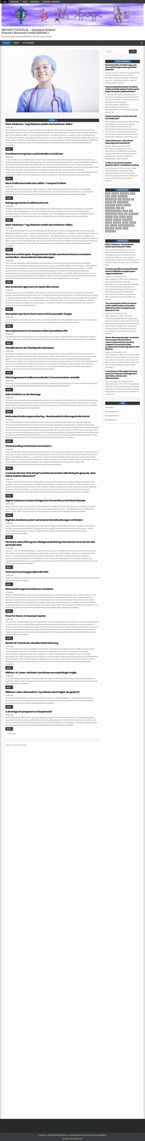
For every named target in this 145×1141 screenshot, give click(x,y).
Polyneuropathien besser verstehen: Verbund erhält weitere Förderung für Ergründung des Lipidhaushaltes (122, 89)
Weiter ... (9, 149)
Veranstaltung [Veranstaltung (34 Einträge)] (110, 231)
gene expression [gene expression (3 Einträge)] (111, 214)
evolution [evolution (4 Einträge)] (127, 205)
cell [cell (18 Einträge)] (119, 199)
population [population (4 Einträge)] (116, 222)
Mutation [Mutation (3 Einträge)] (108, 220)
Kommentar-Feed (112, 416)
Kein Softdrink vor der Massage (23, 394)
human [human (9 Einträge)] (120, 214)
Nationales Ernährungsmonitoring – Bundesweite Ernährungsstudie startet (47, 416)
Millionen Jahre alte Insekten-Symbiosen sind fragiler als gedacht (42, 692)
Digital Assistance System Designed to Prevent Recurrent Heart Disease (45, 500)
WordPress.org (110, 420)
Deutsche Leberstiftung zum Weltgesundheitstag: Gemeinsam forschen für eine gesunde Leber (50, 543)
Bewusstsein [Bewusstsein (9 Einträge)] (124, 193)
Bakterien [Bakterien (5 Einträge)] (115, 193)
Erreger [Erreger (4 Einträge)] (119, 205)
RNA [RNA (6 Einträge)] (107, 225)
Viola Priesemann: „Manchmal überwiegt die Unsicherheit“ (119, 141)
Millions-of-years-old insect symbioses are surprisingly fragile (40, 672)
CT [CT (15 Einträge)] (132, 199)
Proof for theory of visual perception (25, 616)
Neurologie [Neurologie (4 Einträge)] (117, 220)
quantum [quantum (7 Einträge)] (132, 222)
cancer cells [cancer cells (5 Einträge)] (122, 196)
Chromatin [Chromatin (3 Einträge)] (126, 199)
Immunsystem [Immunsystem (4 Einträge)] (133, 214)
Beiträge (16, 43)
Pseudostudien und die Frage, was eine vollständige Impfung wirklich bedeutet (121, 67)
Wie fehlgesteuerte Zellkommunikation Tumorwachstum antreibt (42, 377)
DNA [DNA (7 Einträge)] (114, 202)
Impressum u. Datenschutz (51, 1)
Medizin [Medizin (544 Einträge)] (129, 217)
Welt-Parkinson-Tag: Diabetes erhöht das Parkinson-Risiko (38, 124)
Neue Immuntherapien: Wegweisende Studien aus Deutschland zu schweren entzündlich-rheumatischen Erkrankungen (48, 256)
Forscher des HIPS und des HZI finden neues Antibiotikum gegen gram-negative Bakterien (121, 271)
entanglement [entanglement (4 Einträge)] (110, 205)
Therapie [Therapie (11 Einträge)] (118, 228)
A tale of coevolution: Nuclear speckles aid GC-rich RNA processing (122, 163)
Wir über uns (35, 1)
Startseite (6, 43)
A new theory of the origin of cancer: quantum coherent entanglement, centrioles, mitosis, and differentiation (121, 375)
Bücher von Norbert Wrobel (15, 745)
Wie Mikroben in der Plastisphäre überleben (29, 348)
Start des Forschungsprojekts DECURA (26, 572)
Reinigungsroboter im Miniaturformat (26, 202)
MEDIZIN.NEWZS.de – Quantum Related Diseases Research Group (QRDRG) (28, 31)
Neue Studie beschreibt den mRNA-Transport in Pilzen (35, 183)
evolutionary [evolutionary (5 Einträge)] (110, 208)
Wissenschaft (14, 1)
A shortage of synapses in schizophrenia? (28, 711)
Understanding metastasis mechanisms (28, 446)
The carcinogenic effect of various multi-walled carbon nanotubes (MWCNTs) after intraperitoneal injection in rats (120, 307)
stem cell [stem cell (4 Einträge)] (113, 225)
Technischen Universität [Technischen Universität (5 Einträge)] (126, 225)
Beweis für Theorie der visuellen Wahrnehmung (31, 643)
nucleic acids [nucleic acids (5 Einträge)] (127, 220)
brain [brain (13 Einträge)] (107, 196)
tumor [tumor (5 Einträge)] (125, 228)
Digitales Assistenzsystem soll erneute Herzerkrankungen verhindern (44, 520)
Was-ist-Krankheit (28, 43)
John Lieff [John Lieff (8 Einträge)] (109, 217)
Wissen (25, 1)
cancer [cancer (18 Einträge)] (114, 196)
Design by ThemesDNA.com (72, 1139)
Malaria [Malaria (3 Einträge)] (122, 217)
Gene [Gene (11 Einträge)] (130, 211)
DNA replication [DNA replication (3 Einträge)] (123, 202)
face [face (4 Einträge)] (118, 208)
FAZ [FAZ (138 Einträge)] (122, 208)
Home (5, 1)
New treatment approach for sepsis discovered (32, 286)
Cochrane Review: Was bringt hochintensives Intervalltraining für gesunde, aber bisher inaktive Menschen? (50, 474)
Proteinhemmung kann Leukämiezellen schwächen (34, 153)
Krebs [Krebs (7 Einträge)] (116, 217)
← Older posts (10, 734)
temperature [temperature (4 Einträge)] (110, 228)
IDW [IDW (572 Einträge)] (126, 214)
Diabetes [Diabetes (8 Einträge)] (108, 202)
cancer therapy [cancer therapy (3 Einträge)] (111, 199)
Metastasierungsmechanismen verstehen (29, 589)
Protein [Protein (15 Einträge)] (125, 222)
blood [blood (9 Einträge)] (132, 193)
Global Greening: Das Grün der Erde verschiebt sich (121, 117)
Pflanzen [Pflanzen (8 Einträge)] (108, 222)
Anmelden (109, 407)
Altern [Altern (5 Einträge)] (108, 193)
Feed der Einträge (111, 411)
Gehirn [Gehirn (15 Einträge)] (125, 211)
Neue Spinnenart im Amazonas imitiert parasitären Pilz (36, 330)
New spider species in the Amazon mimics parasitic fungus (38, 314)
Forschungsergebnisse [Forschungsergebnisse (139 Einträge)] (113, 211)
